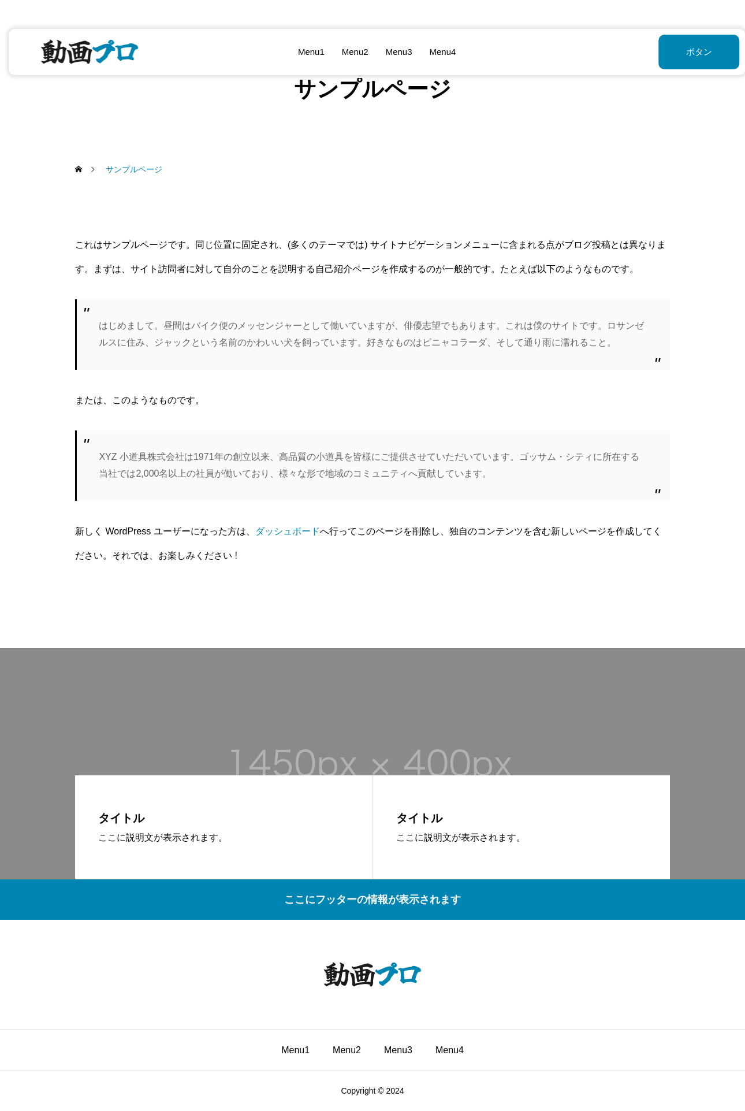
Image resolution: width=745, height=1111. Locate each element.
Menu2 (350, 52)
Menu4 (438, 52)
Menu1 (306, 52)
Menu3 (394, 52)
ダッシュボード (287, 531)
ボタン (670, 52)
